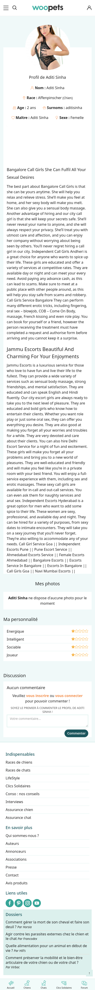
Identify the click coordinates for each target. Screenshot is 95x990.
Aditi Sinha (39, 117)
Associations (16, 859)
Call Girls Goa (18, 571)
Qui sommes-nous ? (22, 835)
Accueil (11, 984)
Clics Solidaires (64, 984)
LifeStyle (13, 778)
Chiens (27, 984)
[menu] (6, 8)
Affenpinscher (50, 97)
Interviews (14, 801)
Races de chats (18, 770)
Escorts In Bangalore (64, 565)
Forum (84, 984)
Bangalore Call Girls (57, 186)
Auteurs (12, 843)
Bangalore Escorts (48, 560)
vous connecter (69, 695)
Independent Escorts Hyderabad (49, 500)
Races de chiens (19, 762)
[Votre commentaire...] (47, 721)
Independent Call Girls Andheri (58, 251)
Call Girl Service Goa (36, 543)
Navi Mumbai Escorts (53, 571)
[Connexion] (89, 8)
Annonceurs (16, 851)
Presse (11, 867)
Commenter (76, 733)
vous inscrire (37, 695)
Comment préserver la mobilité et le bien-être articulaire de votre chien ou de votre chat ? (44, 962)
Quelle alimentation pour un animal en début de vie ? (46, 948)
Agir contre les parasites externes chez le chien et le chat (47, 936)
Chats (44, 984)
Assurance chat (18, 817)
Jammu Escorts (19, 365)
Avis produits (16, 883)
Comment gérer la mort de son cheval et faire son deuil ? (47, 924)
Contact (12, 875)
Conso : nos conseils (23, 793)
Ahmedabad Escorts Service (30, 554)
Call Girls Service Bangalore (30, 300)
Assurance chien (19, 809)
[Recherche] (14, 8)
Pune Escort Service (50, 549)
